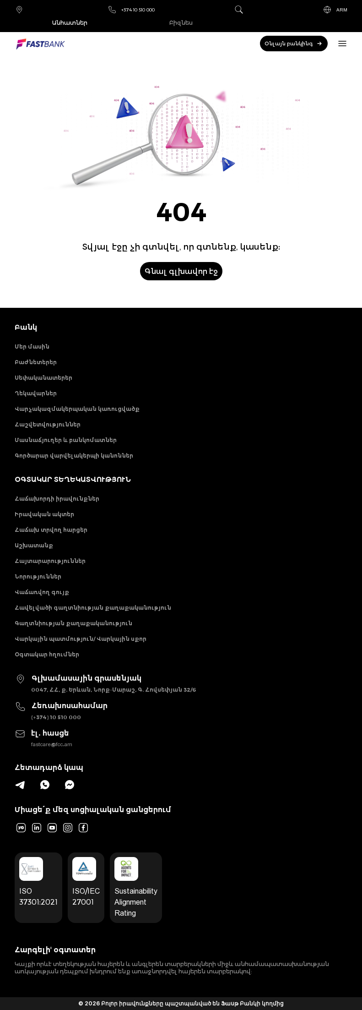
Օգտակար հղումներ (47, 654)
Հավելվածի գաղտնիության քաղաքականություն (93, 608)
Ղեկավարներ (36, 393)
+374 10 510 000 (131, 9)
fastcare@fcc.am (51, 744)
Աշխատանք (34, 545)
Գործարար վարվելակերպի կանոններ (74, 456)
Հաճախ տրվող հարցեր (51, 530)
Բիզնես (181, 23)
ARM (335, 9)
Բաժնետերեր (36, 362)
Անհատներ (69, 23)
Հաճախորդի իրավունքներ (57, 499)
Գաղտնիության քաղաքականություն (73, 623)
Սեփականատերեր (43, 378)
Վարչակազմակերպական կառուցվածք (77, 409)
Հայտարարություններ (50, 561)
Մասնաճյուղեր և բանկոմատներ (66, 440)
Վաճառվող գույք (42, 592)
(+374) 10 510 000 (56, 717)
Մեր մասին (32, 346)
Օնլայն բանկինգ (294, 43)
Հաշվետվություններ (48, 424)
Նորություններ (38, 576)
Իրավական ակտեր (44, 514)
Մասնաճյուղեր (19, 9)
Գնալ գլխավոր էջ (181, 271)
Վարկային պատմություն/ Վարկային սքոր (80, 639)
